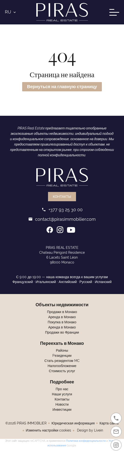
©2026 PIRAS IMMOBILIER (26, 423)
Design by (89, 430)
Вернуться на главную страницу (62, 86)
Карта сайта (108, 423)
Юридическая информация (73, 423)
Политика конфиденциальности (85, 440)
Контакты (62, 197)
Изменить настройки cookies (48, 430)
